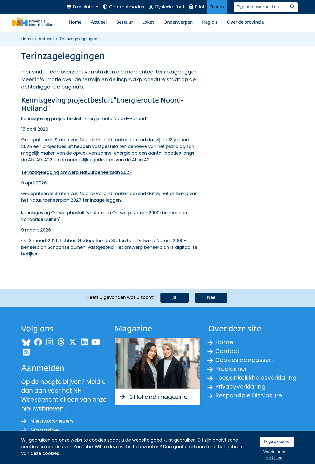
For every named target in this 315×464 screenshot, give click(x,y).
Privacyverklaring (240, 386)
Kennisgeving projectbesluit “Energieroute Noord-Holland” (84, 118)
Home (75, 22)
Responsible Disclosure (248, 395)
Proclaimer (231, 369)
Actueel (99, 22)
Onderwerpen (178, 22)
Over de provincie (245, 22)
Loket (148, 22)
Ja (175, 297)
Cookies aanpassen (244, 360)
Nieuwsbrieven (47, 421)
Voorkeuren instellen (274, 455)
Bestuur (124, 22)
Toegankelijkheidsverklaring (256, 378)
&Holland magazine (153, 397)
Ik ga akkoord (277, 442)
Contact (216, 7)
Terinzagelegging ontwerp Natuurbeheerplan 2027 (76, 172)
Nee (211, 297)
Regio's (210, 22)
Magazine (40, 430)
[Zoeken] (260, 7)
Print (197, 7)
